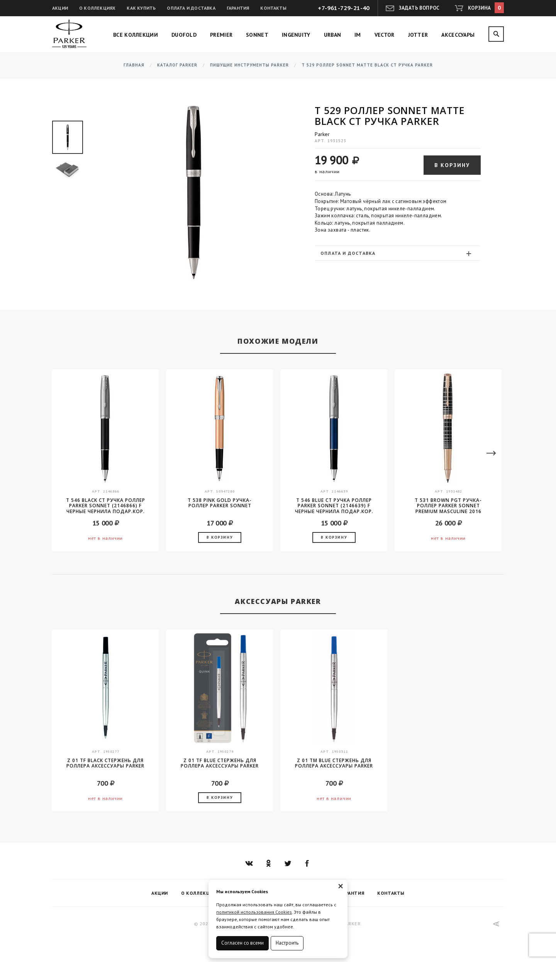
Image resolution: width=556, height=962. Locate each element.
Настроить (287, 943)
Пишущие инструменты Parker (249, 65)
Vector (385, 34)
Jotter (418, 34)
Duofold (184, 34)
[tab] (398, 253)
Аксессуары (458, 34)
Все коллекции (135, 34)
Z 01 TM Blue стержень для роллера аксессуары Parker (334, 763)
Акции (60, 8)
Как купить (141, 8)
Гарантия (238, 8)
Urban (332, 34)
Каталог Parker (177, 65)
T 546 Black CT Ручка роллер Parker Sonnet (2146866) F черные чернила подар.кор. (105, 506)
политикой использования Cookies (254, 912)
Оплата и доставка (191, 8)
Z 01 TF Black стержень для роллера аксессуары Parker (105, 763)
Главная (134, 65)
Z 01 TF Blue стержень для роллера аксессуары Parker (220, 763)
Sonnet (257, 34)
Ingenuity (296, 34)
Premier (221, 34)
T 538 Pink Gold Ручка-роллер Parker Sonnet (220, 503)
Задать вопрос (419, 8)
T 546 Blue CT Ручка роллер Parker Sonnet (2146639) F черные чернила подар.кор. (334, 506)
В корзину (452, 165)
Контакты (273, 8)
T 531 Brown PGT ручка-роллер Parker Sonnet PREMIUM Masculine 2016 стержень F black (448, 506)
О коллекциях (97, 8)
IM (357, 34)
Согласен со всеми (242, 943)
